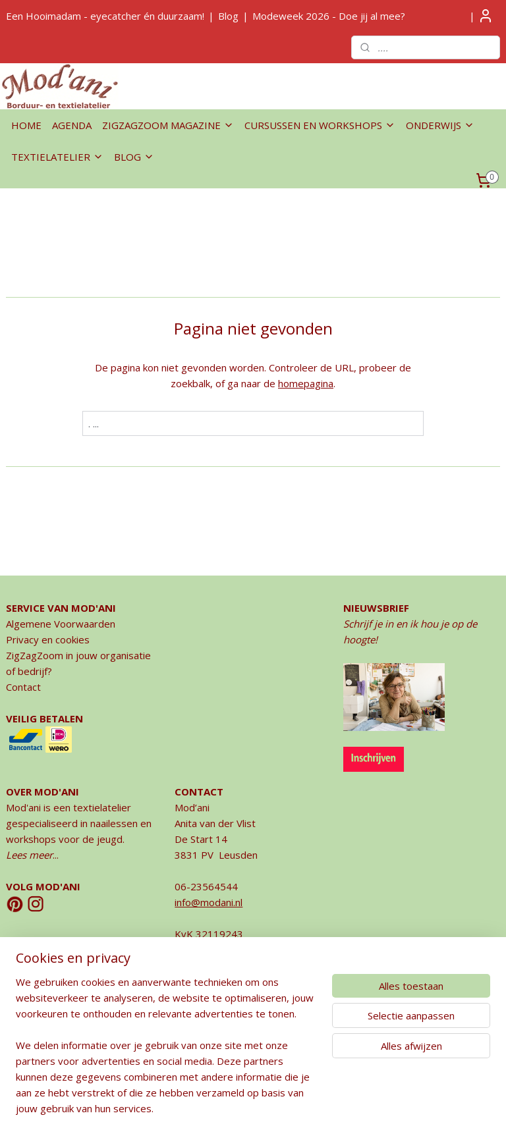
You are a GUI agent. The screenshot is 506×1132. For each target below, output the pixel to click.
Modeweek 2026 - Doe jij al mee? (328, 15)
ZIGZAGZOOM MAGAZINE (168, 125)
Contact (23, 686)
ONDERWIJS (440, 125)
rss (220, 1108)
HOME (26, 125)
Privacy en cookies (48, 639)
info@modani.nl (208, 902)
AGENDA (72, 125)
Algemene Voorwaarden (60, 623)
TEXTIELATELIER (57, 156)
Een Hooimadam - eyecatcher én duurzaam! (105, 15)
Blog (228, 15)
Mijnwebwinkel (385, 1108)
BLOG (134, 156)
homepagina (305, 383)
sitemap (193, 1108)
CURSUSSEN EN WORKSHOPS (319, 125)
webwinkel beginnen (271, 1108)
